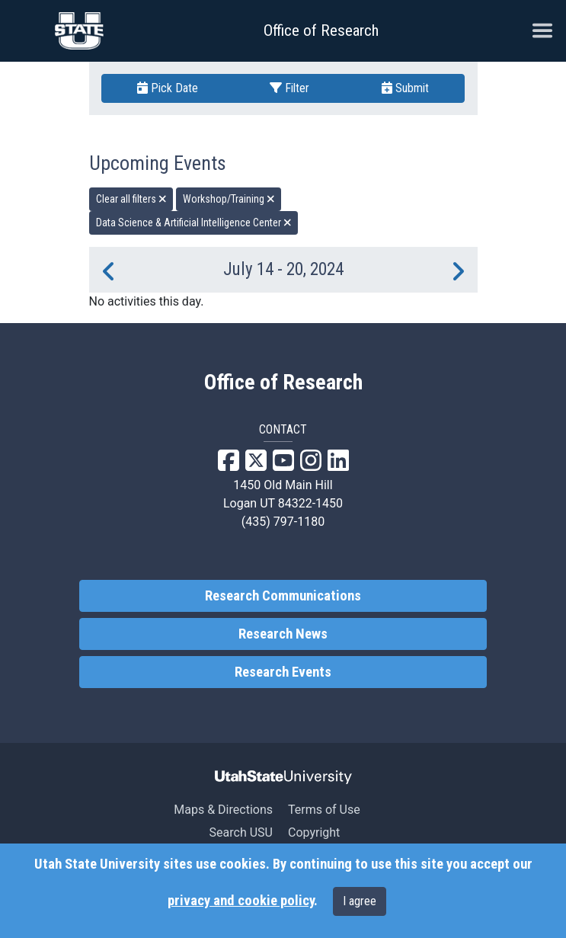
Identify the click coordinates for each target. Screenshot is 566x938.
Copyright (314, 832)
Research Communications (283, 595)
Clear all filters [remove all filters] (131, 199)
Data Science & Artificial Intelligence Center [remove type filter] (194, 222)
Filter (289, 88)
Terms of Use (324, 809)
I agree (359, 901)
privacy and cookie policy (241, 900)
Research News (283, 634)
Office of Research (321, 30)
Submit (405, 88)
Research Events (283, 672)
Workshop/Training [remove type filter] (229, 199)
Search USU (241, 832)
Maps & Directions (223, 809)
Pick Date (167, 88)
